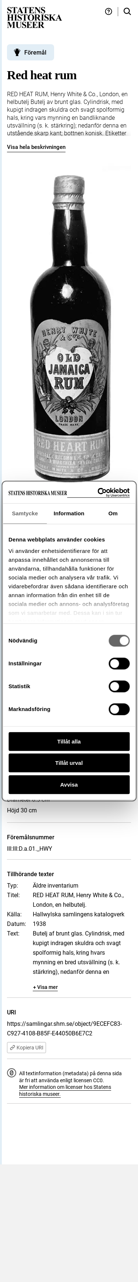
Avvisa (69, 784)
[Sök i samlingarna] (127, 11)
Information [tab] (69, 513)
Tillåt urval (69, 763)
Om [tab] (113, 513)
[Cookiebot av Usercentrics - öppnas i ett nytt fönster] (98, 493)
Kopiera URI (26, 1048)
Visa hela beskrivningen (36, 147)
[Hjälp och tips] (108, 11)
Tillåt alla (69, 741)
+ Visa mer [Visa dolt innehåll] (45, 987)
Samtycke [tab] (25, 513)
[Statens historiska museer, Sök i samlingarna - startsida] (34, 17)
